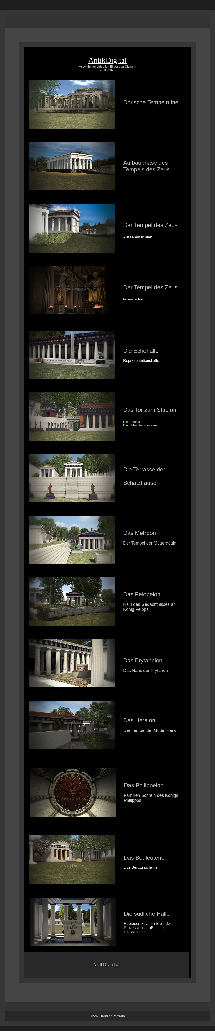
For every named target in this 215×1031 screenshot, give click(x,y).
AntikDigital (107, 60)
